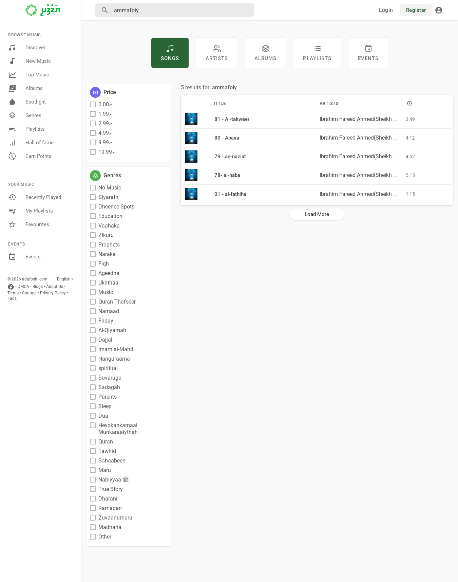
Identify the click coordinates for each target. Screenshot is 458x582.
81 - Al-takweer (231, 119)
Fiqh (103, 263)
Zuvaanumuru (115, 517)
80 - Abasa (226, 138)
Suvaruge (109, 378)
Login (386, 10)
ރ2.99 (105, 123)
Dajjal (105, 340)
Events (24, 257)
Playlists (26, 129)
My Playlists (30, 211)
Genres (24, 115)
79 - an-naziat (230, 156)
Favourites (28, 224)
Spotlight (27, 102)
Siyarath (108, 197)
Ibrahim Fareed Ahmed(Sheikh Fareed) (366, 119)
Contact (29, 293)
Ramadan (110, 508)
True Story (110, 489)
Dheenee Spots (116, 206)
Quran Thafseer (117, 301)
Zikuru (106, 235)
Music (105, 292)
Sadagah (109, 387)
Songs (170, 52)
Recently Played (34, 197)
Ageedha (108, 273)
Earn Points (30, 156)
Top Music (28, 75)
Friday (105, 320)
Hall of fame (31, 143)
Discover (26, 47)
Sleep (105, 406)
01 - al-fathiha (230, 194)
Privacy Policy (53, 293)
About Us (54, 286)
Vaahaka (109, 225)
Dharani (107, 498)
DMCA (23, 286)
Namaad (108, 311)
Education (110, 216)
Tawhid (107, 451)
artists (217, 52)
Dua (103, 416)
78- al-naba (227, 175)
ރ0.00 (105, 104)
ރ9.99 (105, 142)
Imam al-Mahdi (116, 349)
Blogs (38, 286)
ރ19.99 (106, 152)
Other (104, 536)
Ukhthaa (108, 282)
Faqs (12, 298)
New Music (29, 61)
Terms (13, 293)
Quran (105, 441)
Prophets (109, 244)
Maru (104, 470)
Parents (107, 397)
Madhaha (109, 527)
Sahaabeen (112, 460)
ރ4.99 (105, 133)
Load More (317, 214)
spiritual (108, 368)
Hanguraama (114, 359)
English (64, 279)
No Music (109, 187)
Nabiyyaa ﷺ (113, 479)
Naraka (107, 254)
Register (416, 10)
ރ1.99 (105, 114)
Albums (25, 88)
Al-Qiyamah (112, 330)
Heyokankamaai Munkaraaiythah (118, 428)
